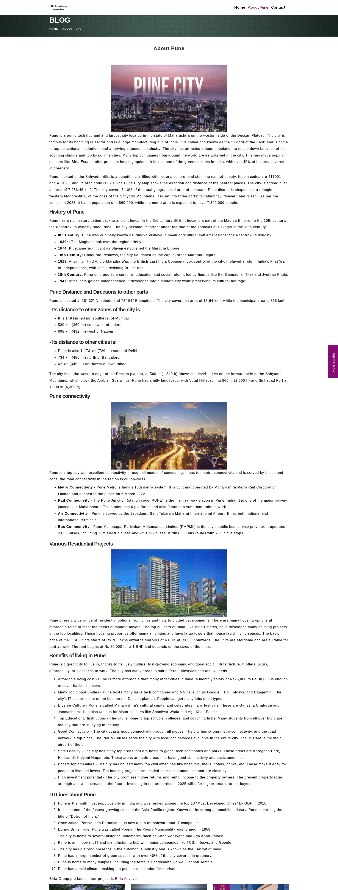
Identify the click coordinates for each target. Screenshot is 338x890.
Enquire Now (334, 361)
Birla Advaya (126, 879)
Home (239, 7)
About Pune (258, 7)
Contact (278, 7)
